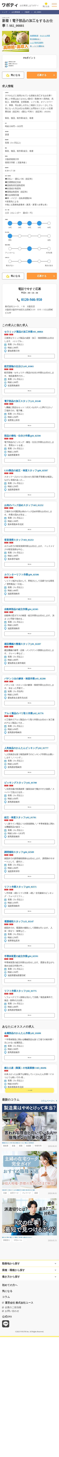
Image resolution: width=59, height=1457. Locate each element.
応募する (42, 83)
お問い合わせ (12, 1431)
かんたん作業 (45, 38)
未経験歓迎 (34, 38)
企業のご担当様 (13, 1427)
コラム (6, 1416)
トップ (4, 13)
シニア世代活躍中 (36, 46)
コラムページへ (48, 1209)
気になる (13, 83)
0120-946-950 (31, 333)
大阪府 (27, 13)
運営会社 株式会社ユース (19, 1422)
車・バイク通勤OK (37, 50)
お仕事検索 (16, 13)
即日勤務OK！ (35, 42)
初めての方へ (10, 1405)
